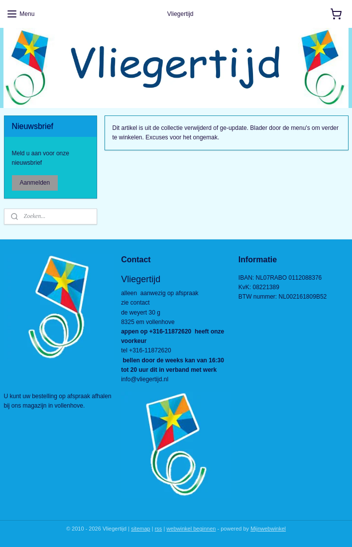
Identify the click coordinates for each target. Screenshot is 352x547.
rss (158, 529)
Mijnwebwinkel (268, 529)
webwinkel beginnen (191, 529)
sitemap (140, 529)
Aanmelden (34, 182)
